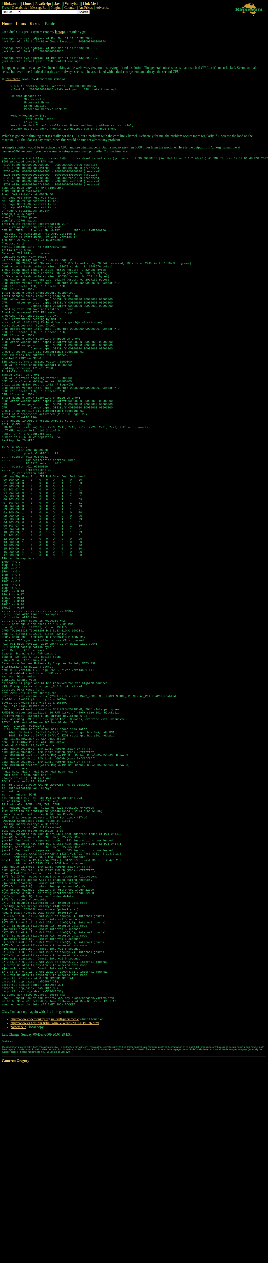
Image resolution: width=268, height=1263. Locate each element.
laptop (59, 32)
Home (7, 23)
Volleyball (72, 3)
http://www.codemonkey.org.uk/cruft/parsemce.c (45, 1203)
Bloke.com (11, 3)
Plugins (56, 7)
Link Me (89, 3)
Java (57, 3)
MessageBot (38, 7)
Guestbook (19, 7)
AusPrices (86, 7)
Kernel (36, 23)
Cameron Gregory (15, 1245)
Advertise (102, 7)
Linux (27, 3)
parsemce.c (18, 1211)
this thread (12, 84)
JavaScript (43, 3)
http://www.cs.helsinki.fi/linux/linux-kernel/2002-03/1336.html (55, 1207)
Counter (70, 7)
